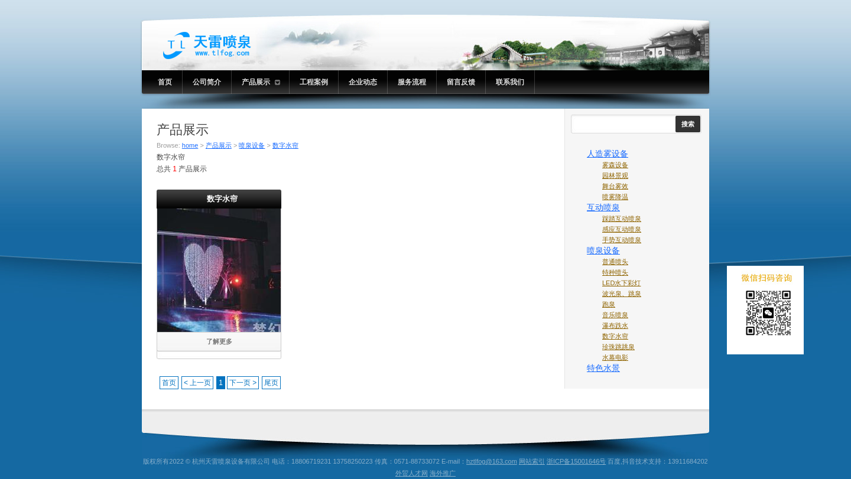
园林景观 (615, 175)
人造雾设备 (607, 153)
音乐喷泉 (615, 314)
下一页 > (242, 383)
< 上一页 (197, 383)
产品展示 (261, 82)
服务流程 (412, 82)
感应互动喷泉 (621, 229)
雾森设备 (615, 164)
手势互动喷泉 (621, 239)
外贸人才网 (411, 473)
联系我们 (510, 82)
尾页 (271, 383)
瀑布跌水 (615, 325)
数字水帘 (285, 145)
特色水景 (603, 368)
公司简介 (207, 82)
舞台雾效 (615, 186)
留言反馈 (461, 82)
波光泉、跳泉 (621, 293)
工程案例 (314, 82)
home (190, 145)
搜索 (687, 124)
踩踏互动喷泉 (621, 218)
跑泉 (608, 304)
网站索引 (532, 461)
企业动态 (363, 82)
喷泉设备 (252, 145)
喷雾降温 (615, 196)
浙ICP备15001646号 (576, 461)
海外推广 (443, 473)
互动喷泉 (603, 207)
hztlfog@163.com (491, 461)
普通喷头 (615, 261)
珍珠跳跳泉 (618, 346)
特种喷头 (615, 272)
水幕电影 (615, 357)
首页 (165, 82)
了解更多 (219, 341)
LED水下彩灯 (621, 282)
